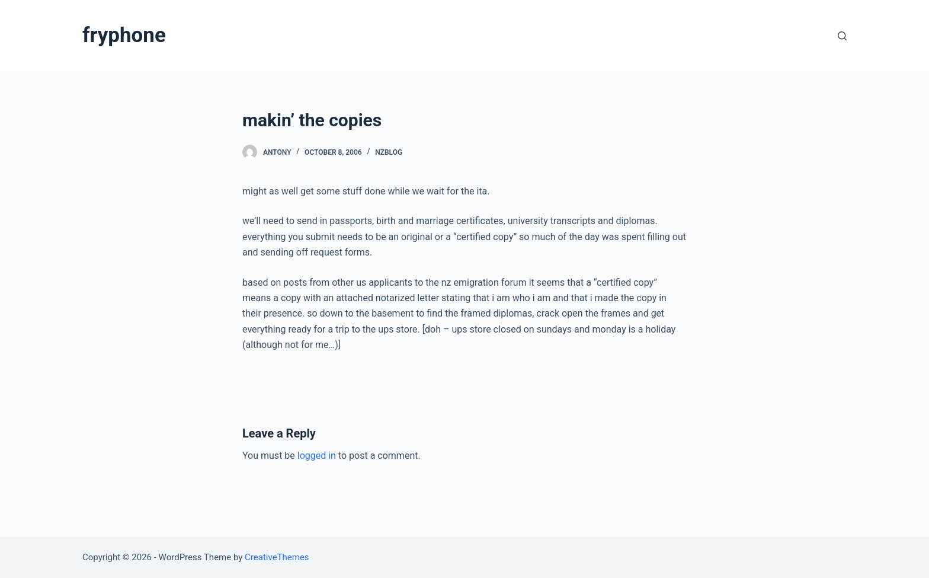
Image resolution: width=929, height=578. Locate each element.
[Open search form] (842, 35)
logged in (316, 455)
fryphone (124, 35)
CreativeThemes (277, 557)
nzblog (388, 152)
